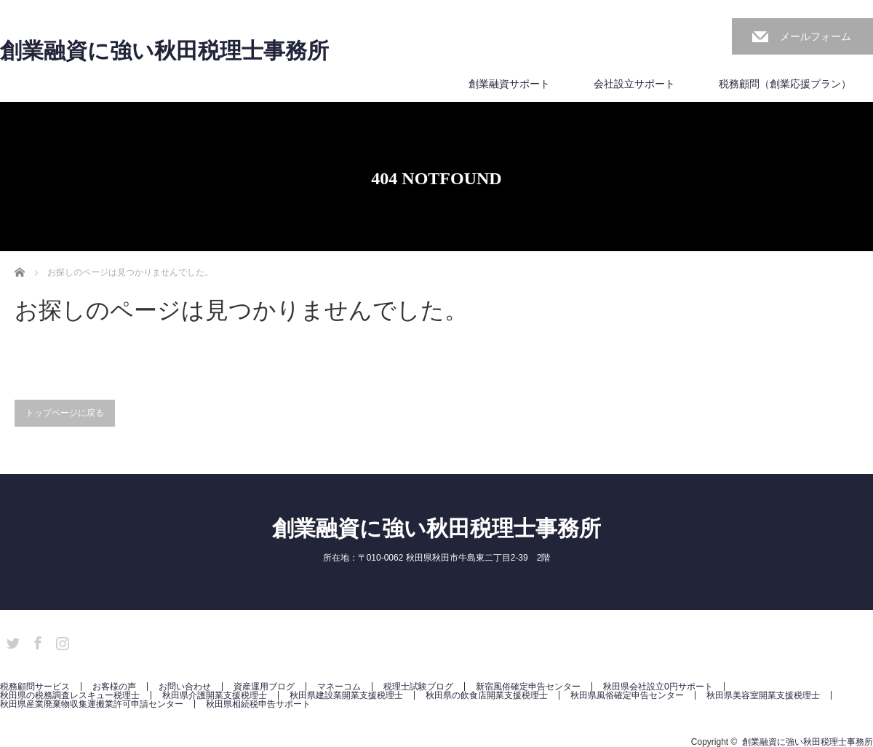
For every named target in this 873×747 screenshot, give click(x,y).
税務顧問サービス (35, 686)
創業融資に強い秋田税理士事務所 (164, 51)
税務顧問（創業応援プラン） (785, 84)
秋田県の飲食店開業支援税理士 (487, 695)
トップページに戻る (64, 413)
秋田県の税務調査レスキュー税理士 (70, 695)
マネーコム (339, 686)
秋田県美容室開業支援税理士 (763, 695)
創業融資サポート (509, 84)
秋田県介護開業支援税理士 (214, 695)
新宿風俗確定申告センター (528, 686)
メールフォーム (815, 36)
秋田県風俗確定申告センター (627, 695)
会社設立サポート (634, 84)
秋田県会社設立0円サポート (658, 686)
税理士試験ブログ (418, 686)
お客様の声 (114, 686)
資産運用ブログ (264, 686)
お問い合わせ (185, 686)
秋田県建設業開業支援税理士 (346, 695)
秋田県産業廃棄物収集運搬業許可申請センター (91, 704)
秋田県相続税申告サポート (258, 704)
